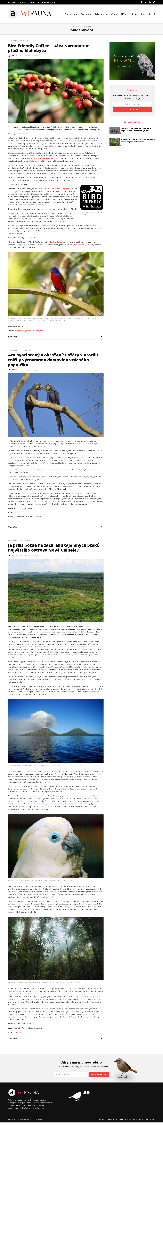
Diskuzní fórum (35, 2)
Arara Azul (22, 459)
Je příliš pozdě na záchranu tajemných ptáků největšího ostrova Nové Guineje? (54, 549)
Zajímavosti (100, 14)
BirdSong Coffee (56, 243)
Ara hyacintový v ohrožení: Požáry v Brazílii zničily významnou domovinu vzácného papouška (53, 361)
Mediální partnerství (48, 2)
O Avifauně (23, 2)
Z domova (85, 14)
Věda (113, 14)
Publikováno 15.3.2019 (28, 557)
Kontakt (152, 1121)
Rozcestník (146, 14)
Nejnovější (12, 42)
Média (123, 14)
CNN (15, 514)
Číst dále (12, 338)
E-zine (134, 14)
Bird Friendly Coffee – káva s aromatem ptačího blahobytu (49, 49)
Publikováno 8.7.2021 (28, 57)
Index (74, 28)
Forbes (42, 332)
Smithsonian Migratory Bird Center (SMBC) (55, 190)
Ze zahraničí (70, 14)
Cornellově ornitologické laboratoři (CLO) (42, 160)
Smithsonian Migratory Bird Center (26, 332)
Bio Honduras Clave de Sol (79, 246)
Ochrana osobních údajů (140, 1121)
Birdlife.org (17, 1034)
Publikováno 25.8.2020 (28, 371)
